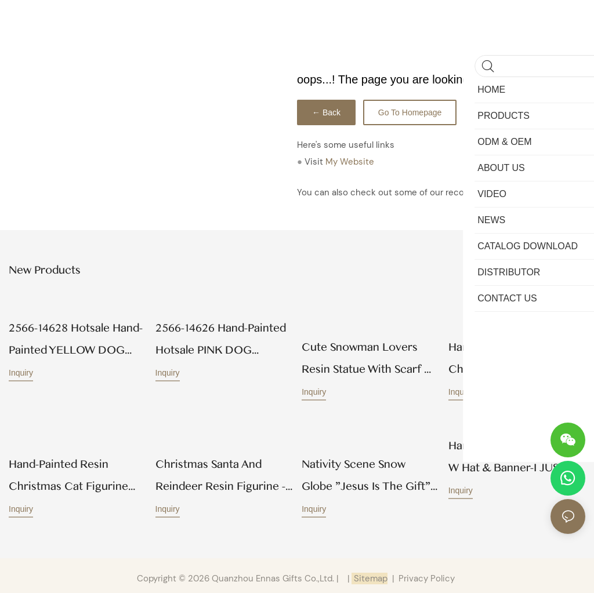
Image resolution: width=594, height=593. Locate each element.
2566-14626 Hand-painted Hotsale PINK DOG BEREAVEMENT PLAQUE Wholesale (220, 340)
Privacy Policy (427, 573)
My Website (349, 162)
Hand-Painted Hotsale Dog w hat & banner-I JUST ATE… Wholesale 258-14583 (516, 455)
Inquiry (21, 371)
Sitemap (369, 573)
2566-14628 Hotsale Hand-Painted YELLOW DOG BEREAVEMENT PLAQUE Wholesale (76, 340)
